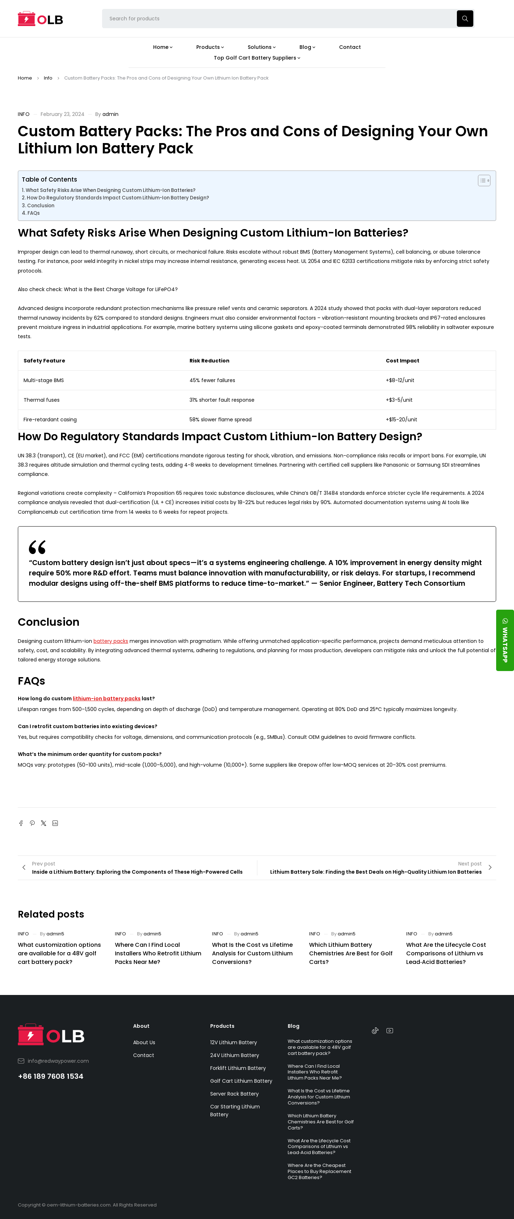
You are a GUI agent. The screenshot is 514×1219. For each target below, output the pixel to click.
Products (222, 1026)
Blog (293, 1026)
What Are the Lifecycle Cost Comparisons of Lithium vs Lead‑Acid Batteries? (446, 953)
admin (110, 114)
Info (48, 78)
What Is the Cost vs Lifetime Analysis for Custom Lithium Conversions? (252, 953)
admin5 (55, 933)
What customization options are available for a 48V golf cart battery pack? (59, 953)
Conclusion (40, 205)
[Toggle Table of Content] (481, 180)
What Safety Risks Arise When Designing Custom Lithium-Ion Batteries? (111, 190)
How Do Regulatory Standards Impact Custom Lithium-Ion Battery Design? (118, 197)
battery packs (111, 641)
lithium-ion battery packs (107, 698)
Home (25, 78)
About (141, 1026)
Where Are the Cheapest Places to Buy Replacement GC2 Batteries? (319, 1171)
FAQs (33, 213)
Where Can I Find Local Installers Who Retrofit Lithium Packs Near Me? (158, 953)
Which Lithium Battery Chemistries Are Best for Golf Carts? (351, 953)
